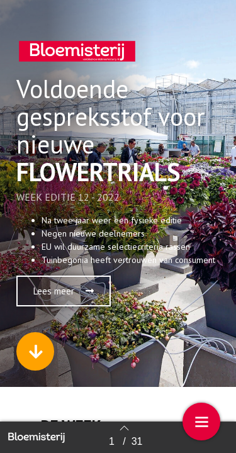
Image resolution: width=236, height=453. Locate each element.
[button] (63, 291)
